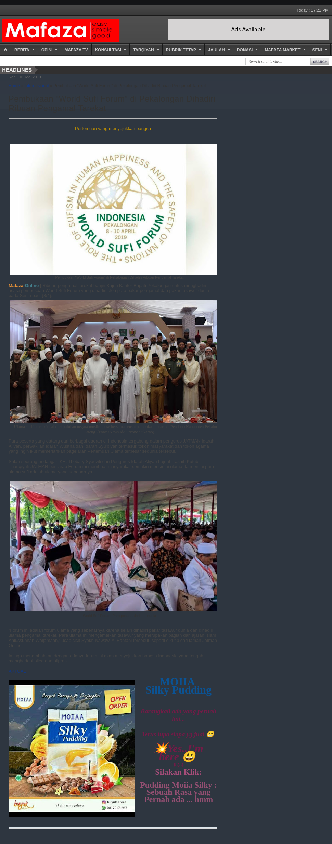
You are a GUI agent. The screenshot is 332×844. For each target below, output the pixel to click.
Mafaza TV (76, 50)
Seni (317, 50)
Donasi (245, 50)
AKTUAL (17, 671)
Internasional (37, 85)
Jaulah (216, 50)
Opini (47, 50)
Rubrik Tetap (181, 50)
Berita (21, 50)
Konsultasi (108, 50)
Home (14, 85)
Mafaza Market (282, 50)
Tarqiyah (143, 50)
